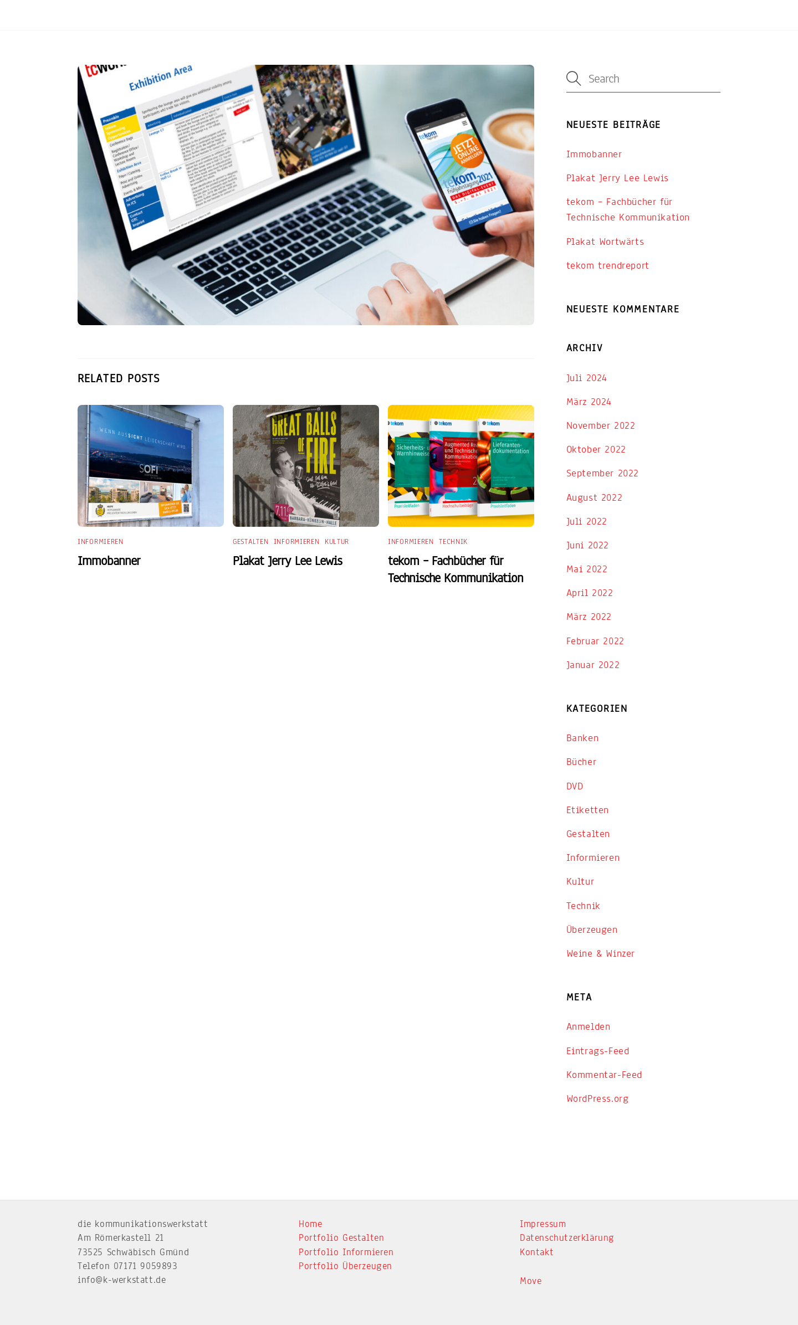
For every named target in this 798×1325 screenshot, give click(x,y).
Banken (582, 737)
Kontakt (537, 1252)
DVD (575, 786)
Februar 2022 (595, 641)
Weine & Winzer (600, 953)
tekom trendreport (607, 265)
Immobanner (109, 560)
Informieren (101, 542)
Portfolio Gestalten (341, 1237)
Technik (453, 542)
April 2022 (589, 592)
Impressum (543, 1224)
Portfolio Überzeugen (345, 1266)
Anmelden (588, 1026)
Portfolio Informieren (346, 1252)
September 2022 (602, 473)
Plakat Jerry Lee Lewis (287, 560)
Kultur (337, 542)
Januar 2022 (593, 664)
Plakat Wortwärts (605, 241)
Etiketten (587, 809)
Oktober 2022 (596, 449)
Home (310, 1224)
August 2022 (594, 497)
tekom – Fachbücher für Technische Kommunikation (455, 569)
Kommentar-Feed (604, 1074)
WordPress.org (597, 1098)
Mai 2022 (587, 569)
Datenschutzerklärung (567, 1237)
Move (530, 1281)
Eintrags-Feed (598, 1050)
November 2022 (601, 425)
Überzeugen (592, 929)
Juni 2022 (587, 545)
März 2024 (589, 401)
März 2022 (589, 616)
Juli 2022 (586, 521)
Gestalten (250, 542)
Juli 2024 (586, 377)
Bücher (581, 761)
